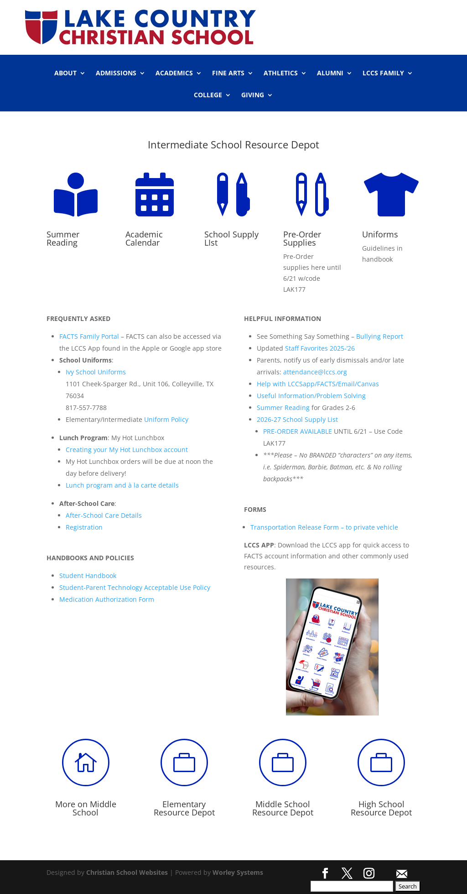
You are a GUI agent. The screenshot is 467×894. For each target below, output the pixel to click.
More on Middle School (85, 808)
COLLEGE (208, 95)
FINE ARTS (228, 73)
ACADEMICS (174, 73)
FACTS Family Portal (89, 336)
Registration (84, 527)
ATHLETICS (281, 73)
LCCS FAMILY (383, 73)
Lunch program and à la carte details (122, 485)
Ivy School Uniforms (96, 372)
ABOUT (65, 73)
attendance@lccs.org (315, 372)
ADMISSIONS (116, 73)
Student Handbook (87, 575)
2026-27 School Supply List (297, 419)
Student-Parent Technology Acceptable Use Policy (134, 587)
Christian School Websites (127, 872)
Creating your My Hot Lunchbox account (127, 449)
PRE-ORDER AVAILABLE (297, 431)
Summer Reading (283, 407)
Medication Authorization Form (106, 599)
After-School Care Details (104, 515)
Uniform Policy (166, 419)
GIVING (252, 95)
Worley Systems (238, 872)
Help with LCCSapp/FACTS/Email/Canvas (318, 383)
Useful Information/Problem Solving (311, 395)
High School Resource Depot (381, 808)
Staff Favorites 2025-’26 (320, 348)
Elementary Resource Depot (184, 808)
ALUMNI (330, 73)
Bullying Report (379, 336)
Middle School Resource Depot (282, 808)
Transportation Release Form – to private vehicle (324, 527)
